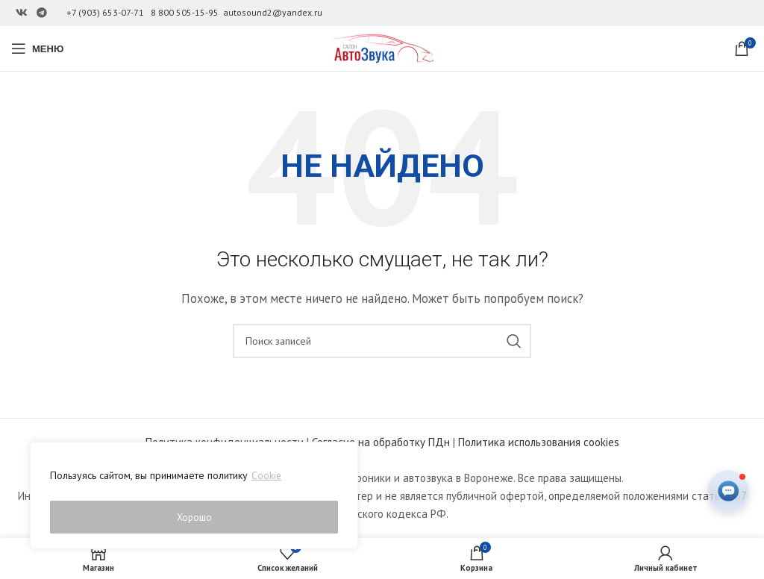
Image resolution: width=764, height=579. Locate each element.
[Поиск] (382, 341)
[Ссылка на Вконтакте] (21, 13)
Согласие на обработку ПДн (381, 442)
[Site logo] (382, 47)
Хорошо (194, 517)
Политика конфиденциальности (224, 442)
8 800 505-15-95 (185, 12)
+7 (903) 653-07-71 (105, 12)
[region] (194, 497)
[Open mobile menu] (37, 48)
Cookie (266, 479)
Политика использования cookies (538, 442)
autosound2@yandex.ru (272, 12)
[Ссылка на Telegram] (41, 13)
